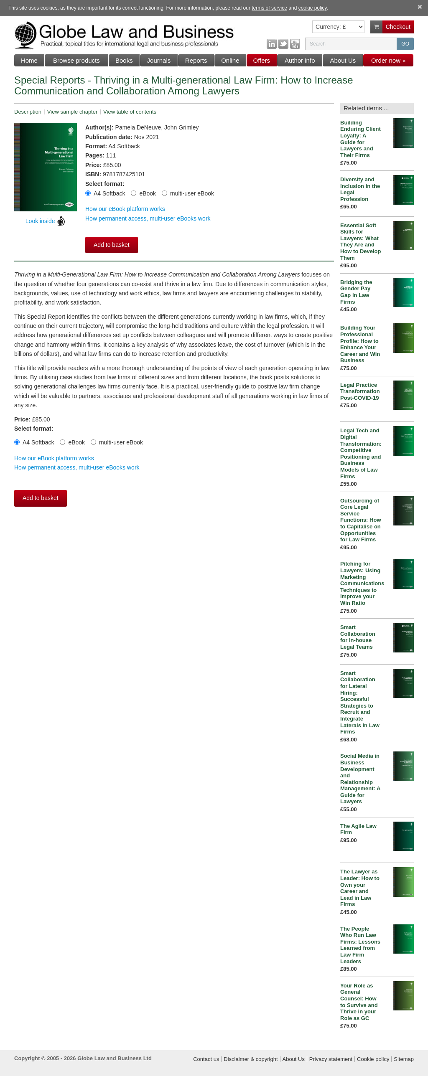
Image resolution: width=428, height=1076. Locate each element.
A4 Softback (105, 193)
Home (29, 60)
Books (124, 60)
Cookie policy (373, 1059)
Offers (261, 60)
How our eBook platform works (125, 209)
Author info (300, 60)
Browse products (76, 60)
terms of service (269, 8)
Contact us (206, 1059)
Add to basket (112, 244)
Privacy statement (330, 1059)
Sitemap (404, 1059)
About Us (343, 60)
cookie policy (312, 8)
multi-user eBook (188, 193)
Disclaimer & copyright (251, 1059)
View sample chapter (72, 112)
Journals (159, 60)
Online (230, 60)
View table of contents (129, 112)
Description (27, 112)
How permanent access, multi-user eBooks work (148, 218)
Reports (196, 60)
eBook (143, 193)
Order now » (388, 60)
